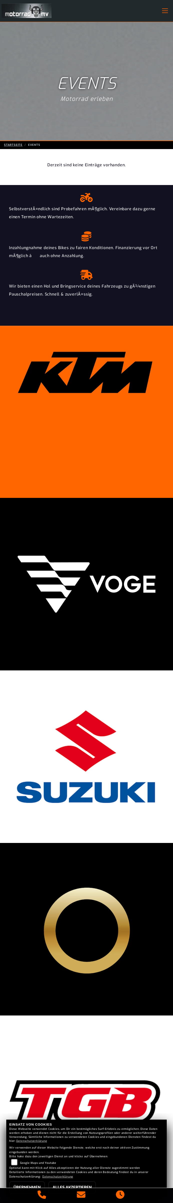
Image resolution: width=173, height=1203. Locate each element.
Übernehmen (27, 1187)
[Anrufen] (42, 1196)
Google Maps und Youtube (38, 1163)
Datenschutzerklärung (31, 1141)
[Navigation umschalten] (165, 10)
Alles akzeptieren (72, 1187)
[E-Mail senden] (81, 1196)
